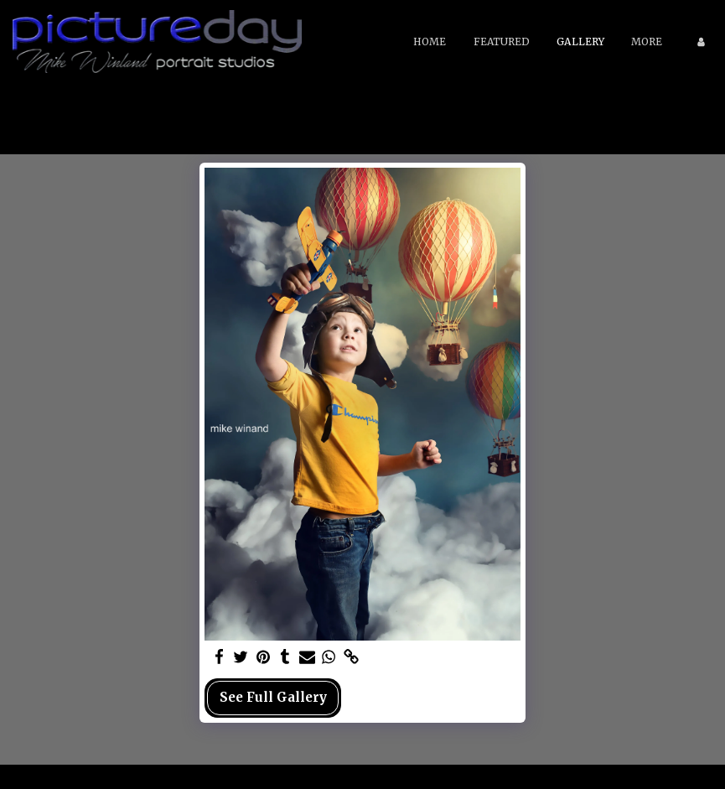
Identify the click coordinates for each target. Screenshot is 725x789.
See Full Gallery (273, 697)
